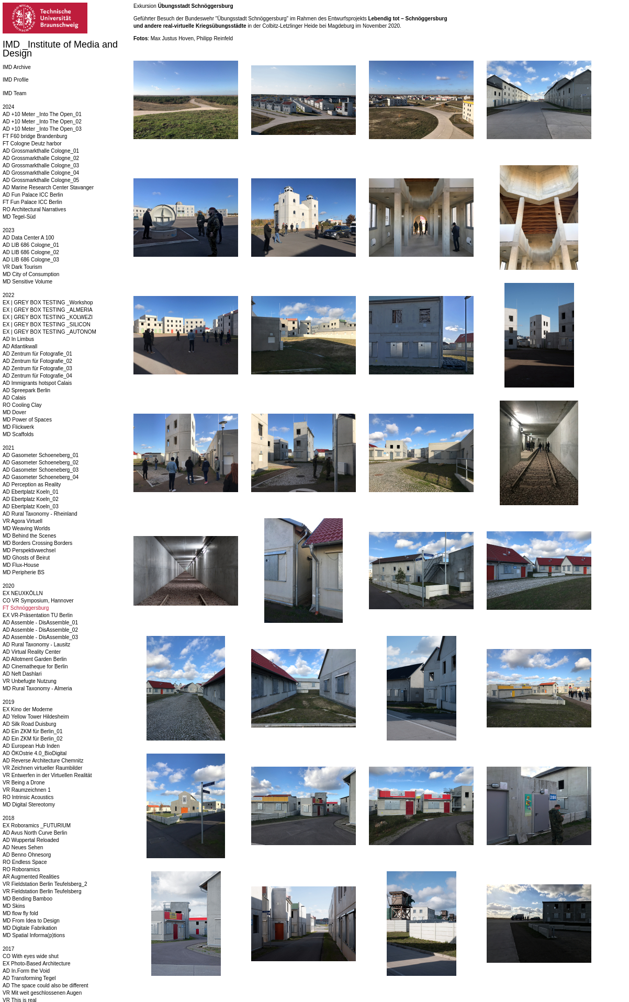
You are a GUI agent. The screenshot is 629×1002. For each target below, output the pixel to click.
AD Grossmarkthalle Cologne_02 (41, 158)
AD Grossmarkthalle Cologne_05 (41, 180)
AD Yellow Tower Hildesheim (36, 717)
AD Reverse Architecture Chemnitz (43, 761)
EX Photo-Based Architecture (37, 963)
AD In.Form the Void (26, 971)
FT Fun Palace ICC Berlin (32, 202)
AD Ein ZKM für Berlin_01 (33, 731)
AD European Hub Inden (31, 746)
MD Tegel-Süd (19, 217)
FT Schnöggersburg (26, 608)
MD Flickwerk (18, 427)
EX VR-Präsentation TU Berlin (38, 615)
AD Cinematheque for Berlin (35, 666)
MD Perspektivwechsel (29, 550)
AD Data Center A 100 (28, 238)
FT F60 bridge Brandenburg (35, 136)
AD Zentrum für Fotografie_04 (37, 376)
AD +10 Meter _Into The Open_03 (42, 129)
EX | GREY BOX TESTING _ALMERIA (48, 310)
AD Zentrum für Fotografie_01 (37, 354)
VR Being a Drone (24, 782)
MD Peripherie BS (23, 572)
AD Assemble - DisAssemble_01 (40, 622)
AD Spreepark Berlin (26, 390)
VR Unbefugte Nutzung (30, 681)
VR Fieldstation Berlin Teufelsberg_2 (45, 884)
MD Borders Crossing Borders (37, 543)
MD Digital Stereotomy (29, 804)
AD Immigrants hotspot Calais (37, 383)
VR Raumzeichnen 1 (27, 790)
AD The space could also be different (45, 985)
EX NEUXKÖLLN (23, 593)
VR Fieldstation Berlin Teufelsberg (42, 891)
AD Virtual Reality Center (32, 652)
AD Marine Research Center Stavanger (48, 187)
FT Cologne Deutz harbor (32, 143)
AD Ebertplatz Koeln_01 (31, 492)
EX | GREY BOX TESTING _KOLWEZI (48, 317)
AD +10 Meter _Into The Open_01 (42, 114)
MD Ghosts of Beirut (26, 558)
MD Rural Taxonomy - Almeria (37, 688)
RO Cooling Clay (22, 405)
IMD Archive (17, 67)
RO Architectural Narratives (34, 209)
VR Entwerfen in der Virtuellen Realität (47, 775)
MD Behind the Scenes (29, 536)
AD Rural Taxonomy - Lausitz (36, 644)
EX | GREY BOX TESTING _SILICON (47, 324)
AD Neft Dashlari (22, 674)
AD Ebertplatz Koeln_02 (31, 499)
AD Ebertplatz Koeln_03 (31, 506)
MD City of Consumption (31, 274)
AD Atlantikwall (20, 346)
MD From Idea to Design (31, 921)
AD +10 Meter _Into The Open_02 (42, 121)
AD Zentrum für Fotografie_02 (37, 361)
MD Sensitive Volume (27, 281)
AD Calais (14, 398)
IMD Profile (15, 80)
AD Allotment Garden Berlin (34, 659)
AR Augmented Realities (31, 877)
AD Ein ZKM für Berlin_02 (33, 739)
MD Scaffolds (18, 434)
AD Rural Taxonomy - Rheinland (40, 514)
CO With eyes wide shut (31, 956)
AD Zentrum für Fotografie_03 (37, 368)
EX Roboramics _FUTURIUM (37, 825)
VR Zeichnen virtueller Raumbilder (42, 768)
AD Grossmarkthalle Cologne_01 (41, 151)
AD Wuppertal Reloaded (31, 840)
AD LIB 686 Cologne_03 (31, 260)
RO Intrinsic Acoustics (28, 797)
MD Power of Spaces (27, 420)
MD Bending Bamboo (27, 899)
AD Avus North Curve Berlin (35, 833)
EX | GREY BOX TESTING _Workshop (48, 302)
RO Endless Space (25, 862)
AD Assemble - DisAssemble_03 (40, 637)
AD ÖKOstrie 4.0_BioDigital (34, 753)
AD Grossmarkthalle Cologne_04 (41, 173)
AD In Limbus (18, 339)
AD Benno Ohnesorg (27, 855)
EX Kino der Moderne (28, 709)
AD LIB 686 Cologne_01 (31, 245)
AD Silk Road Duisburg (29, 724)
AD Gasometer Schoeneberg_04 (40, 477)
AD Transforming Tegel (29, 978)
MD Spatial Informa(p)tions (34, 935)
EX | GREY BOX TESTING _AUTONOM (49, 332)
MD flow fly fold (20, 913)
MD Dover (14, 412)
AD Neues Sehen (23, 847)
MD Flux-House (21, 565)
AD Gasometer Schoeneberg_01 (40, 455)
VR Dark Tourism (22, 267)
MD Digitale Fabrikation (30, 928)
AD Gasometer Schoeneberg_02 (40, 462)
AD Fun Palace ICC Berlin (33, 195)
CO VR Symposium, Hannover (38, 601)
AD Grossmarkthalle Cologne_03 (41, 165)
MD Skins (14, 906)
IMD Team (14, 93)
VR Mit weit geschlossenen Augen (42, 993)
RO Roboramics (21, 869)
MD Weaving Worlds (26, 528)
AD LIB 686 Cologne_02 (31, 252)
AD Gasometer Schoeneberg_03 (40, 470)
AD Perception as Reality (32, 484)
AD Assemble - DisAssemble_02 (40, 630)
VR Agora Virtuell (22, 521)
